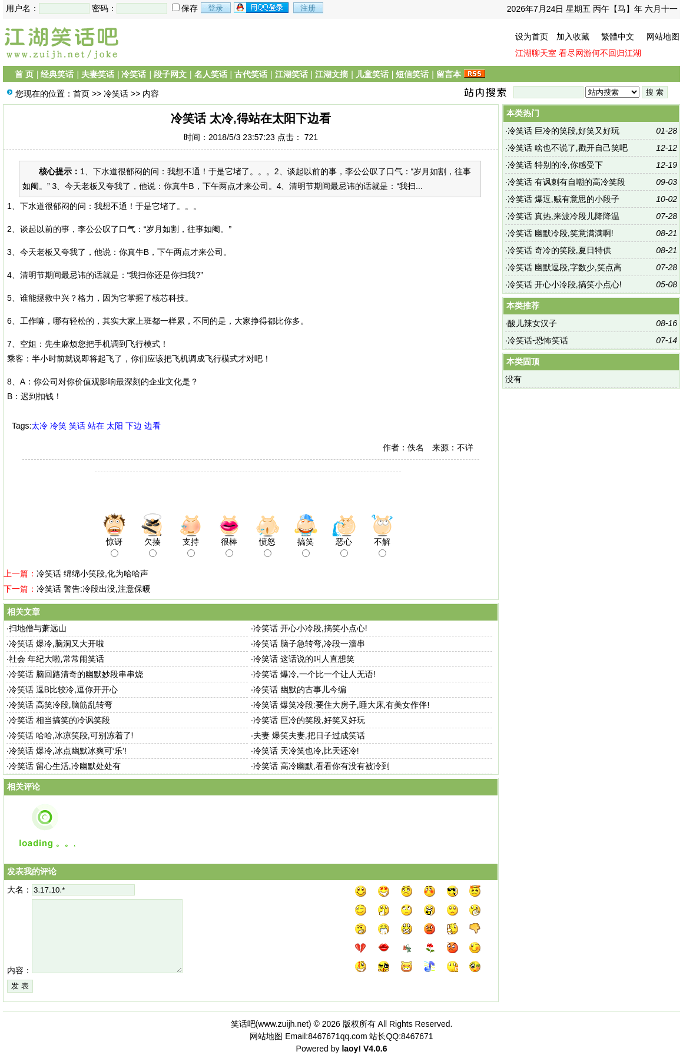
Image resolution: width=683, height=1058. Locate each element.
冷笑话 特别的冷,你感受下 (555, 165)
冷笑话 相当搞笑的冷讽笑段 (59, 720)
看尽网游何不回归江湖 (600, 53)
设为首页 (531, 36)
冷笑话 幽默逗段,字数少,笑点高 (565, 267)
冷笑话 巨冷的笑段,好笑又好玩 (309, 720)
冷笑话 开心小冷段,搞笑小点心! (310, 628)
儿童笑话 (372, 74)
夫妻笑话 (97, 74)
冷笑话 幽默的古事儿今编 (299, 689)
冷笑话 (133, 74)
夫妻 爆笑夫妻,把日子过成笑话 (309, 735)
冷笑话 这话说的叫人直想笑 (303, 659)
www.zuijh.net (283, 1024)
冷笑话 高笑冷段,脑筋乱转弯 (60, 704)
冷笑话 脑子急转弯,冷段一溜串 (309, 643)
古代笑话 (250, 74)
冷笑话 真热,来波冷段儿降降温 (563, 216)
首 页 (24, 74)
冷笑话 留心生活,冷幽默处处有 (65, 766)
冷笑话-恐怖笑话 (538, 340)
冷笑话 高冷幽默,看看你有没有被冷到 (321, 766)
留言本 (448, 74)
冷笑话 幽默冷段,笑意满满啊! (561, 233)
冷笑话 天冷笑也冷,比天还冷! (306, 750)
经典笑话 (57, 74)
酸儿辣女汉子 (532, 323)
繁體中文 (617, 36)
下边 (133, 425)
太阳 (115, 425)
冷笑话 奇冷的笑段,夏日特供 (559, 250)
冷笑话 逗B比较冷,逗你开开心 (63, 689)
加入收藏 (572, 36)
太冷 (39, 425)
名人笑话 (210, 74)
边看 (152, 425)
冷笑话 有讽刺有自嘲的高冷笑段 (566, 182)
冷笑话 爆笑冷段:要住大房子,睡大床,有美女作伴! (341, 704)
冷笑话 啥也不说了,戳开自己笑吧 (568, 147)
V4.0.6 (375, 1048)
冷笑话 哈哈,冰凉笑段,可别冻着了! (71, 735)
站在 (96, 425)
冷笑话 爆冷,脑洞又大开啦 (56, 643)
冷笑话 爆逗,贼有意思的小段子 (563, 199)
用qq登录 (262, 7)
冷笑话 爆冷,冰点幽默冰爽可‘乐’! (68, 750)
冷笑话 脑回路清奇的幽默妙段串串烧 (76, 674)
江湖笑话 (291, 74)
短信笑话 (412, 74)
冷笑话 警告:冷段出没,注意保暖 (94, 588)
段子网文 (170, 74)
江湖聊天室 (535, 53)
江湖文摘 (331, 74)
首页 (81, 93)
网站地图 (662, 36)
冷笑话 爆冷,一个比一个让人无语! (314, 674)
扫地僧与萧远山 (38, 628)
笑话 (77, 425)
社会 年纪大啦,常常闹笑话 (56, 659)
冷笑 (58, 425)
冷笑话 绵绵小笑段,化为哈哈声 (92, 573)
